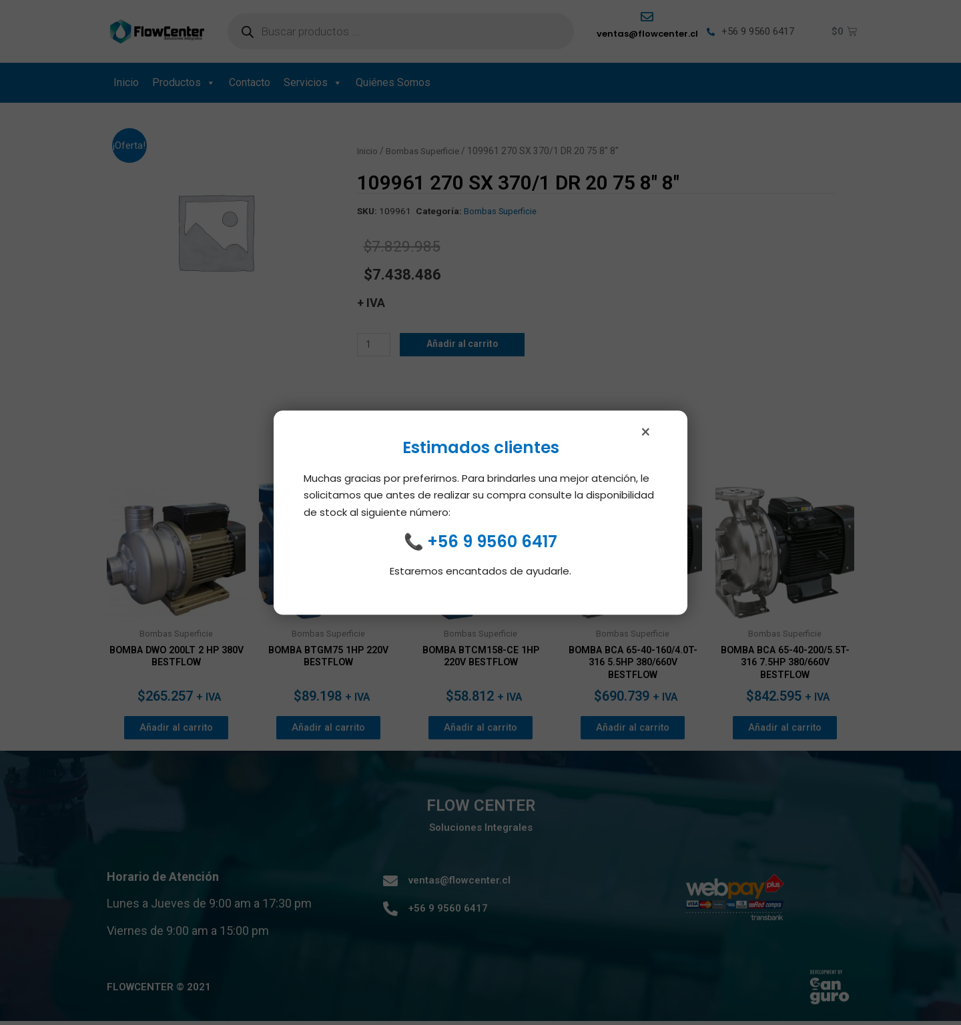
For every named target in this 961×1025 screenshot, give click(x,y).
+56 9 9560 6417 (492, 548)
